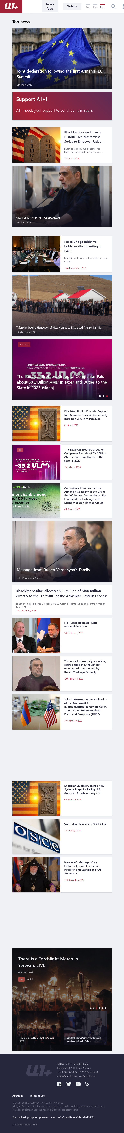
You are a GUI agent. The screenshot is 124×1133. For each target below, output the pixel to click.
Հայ (88, 7)
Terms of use (37, 1096)
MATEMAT (32, 1124)
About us (17, 1096)
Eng (102, 7)
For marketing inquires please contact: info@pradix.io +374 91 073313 (53, 1117)
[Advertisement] (62, 755)
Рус (95, 7)
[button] (99, 396)
